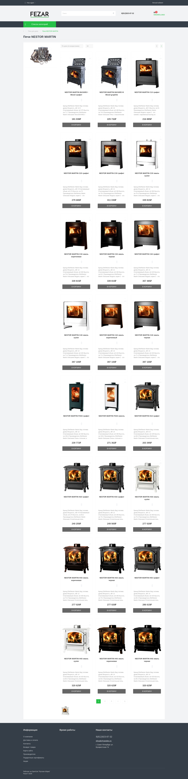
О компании (28, 737)
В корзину (76, 125)
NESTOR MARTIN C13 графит (147, 92)
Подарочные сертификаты (33, 758)
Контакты (27, 744)
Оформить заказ (159, 14)
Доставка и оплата (30, 740)
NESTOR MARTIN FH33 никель (112, 416)
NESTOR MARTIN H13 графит (147, 416)
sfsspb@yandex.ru (104, 741)
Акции (25, 761)
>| (124, 701)
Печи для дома (33, 31)
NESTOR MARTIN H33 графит (111, 497)
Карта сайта (28, 751)
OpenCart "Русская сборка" (41, 771)
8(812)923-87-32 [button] (104, 737)
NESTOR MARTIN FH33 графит (76, 416)
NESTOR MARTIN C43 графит (147, 254)
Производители (29, 754)
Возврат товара (29, 747)
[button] (30, 3)
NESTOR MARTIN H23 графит (76, 497)
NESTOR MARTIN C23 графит (76, 173)
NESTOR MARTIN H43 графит (147, 578)
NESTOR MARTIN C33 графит (111, 173)
